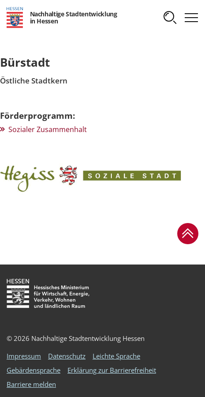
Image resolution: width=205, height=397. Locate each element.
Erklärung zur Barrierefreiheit (111, 370)
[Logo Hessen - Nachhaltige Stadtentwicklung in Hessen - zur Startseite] (62, 17)
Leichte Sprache (116, 356)
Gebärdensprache (33, 370)
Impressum (24, 356)
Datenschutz (67, 356)
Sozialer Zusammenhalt (47, 129)
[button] (170, 18)
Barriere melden (31, 384)
